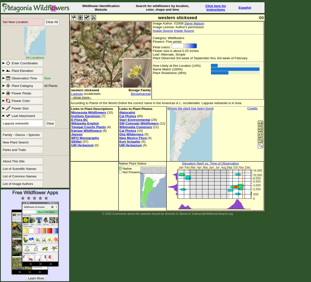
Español (245, 7)
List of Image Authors (18, 184)
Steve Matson (194, 23)
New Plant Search (16, 142)
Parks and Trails (14, 150)
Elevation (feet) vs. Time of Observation (210, 163)
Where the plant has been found (190, 108)
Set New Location (15, 22)
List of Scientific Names (19, 169)
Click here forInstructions (215, 7)
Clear (50, 123)
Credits (252, 108)
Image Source (163, 31)
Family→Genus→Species (21, 135)
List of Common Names (19, 176)
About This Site (14, 161)
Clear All (52, 22)
